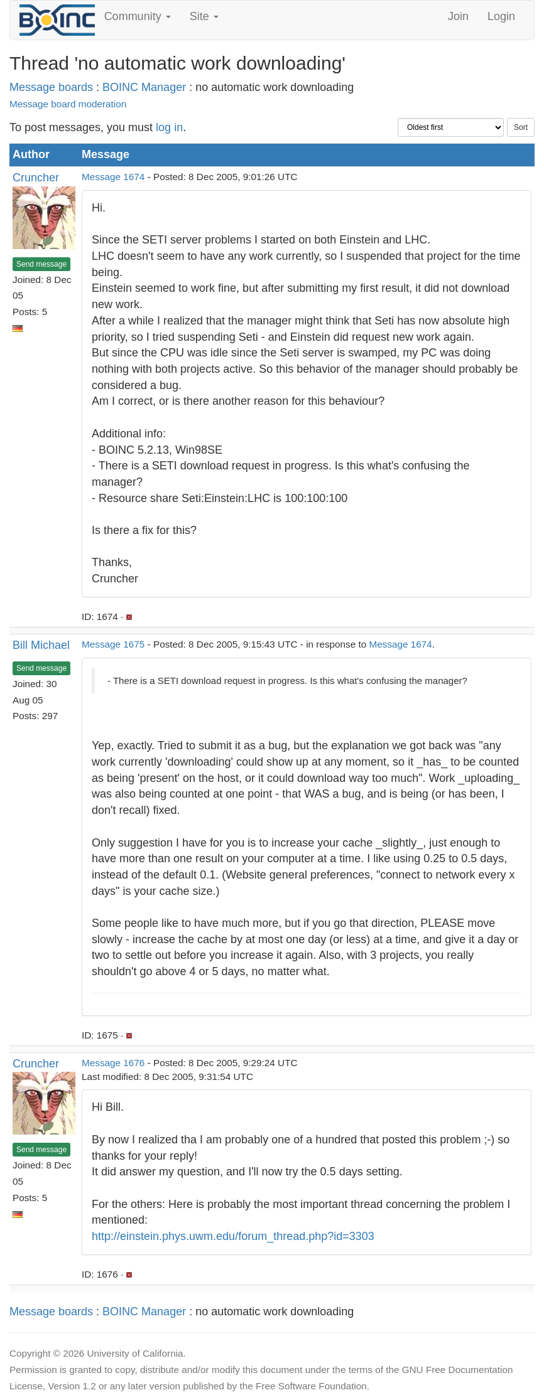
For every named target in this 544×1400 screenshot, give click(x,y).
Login (501, 16)
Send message (41, 264)
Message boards (51, 87)
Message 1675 (113, 644)
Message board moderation (67, 104)
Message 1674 (113, 176)
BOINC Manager (144, 87)
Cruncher (36, 177)
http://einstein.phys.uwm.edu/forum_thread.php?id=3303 (233, 1236)
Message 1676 (113, 1062)
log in (169, 127)
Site (204, 16)
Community (137, 16)
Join (458, 16)
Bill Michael (41, 645)
